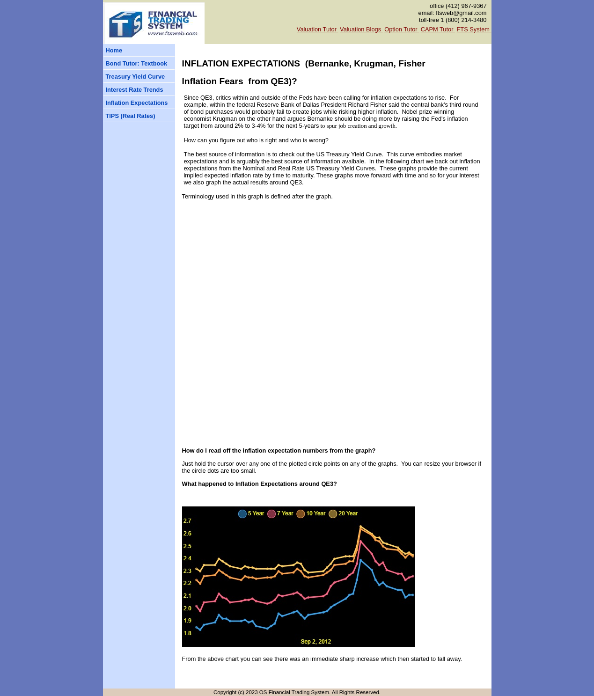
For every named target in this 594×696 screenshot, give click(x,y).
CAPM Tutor (438, 29)
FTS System (474, 29)
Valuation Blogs (361, 29)
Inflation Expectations (137, 102)
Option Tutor (401, 29)
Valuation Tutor (317, 29)
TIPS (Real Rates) (130, 115)
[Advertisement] (131, 282)
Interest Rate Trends (134, 89)
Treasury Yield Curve (135, 76)
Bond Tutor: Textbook (137, 63)
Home (114, 50)
